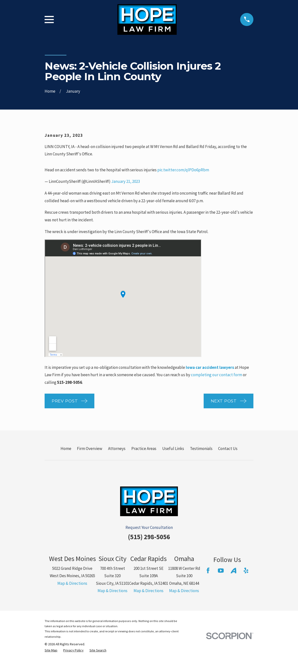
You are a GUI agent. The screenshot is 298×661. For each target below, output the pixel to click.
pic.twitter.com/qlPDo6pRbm (183, 170)
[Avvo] (233, 571)
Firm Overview (89, 448)
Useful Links (173, 448)
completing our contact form (216, 374)
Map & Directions (72, 583)
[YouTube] (221, 571)
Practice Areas (143, 448)
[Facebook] (208, 571)
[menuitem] (51, 650)
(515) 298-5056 (149, 537)
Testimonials (201, 448)
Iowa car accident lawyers (210, 367)
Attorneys (116, 448)
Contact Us (227, 448)
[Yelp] (246, 571)
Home (66, 448)
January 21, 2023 (125, 181)
